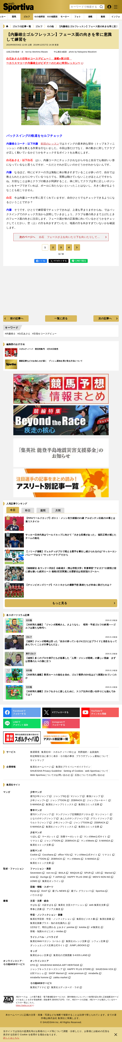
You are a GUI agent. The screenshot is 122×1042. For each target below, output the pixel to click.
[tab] (26, 17)
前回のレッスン (50, 143)
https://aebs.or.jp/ (25, 1005)
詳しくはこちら (11, 1038)
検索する (101, 7)
